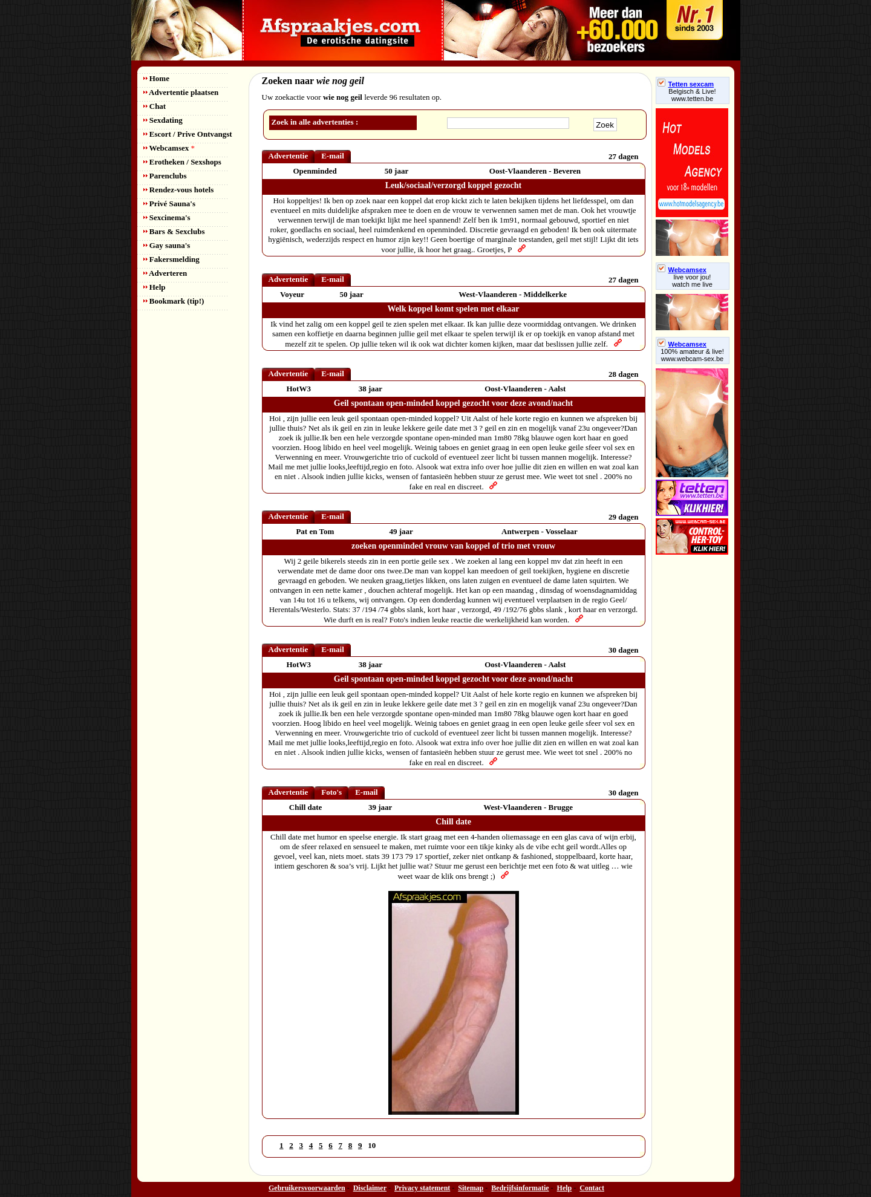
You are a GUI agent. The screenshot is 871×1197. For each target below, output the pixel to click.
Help (154, 287)
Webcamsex (169, 147)
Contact (591, 1188)
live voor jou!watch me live (692, 280)
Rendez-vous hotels (178, 189)
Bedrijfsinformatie (520, 1188)
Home (156, 78)
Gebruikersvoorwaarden (307, 1188)
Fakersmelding (171, 259)
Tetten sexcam (685, 84)
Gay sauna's (167, 245)
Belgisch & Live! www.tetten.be (692, 95)
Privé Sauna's (169, 203)
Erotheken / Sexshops (182, 161)
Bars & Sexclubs (174, 231)
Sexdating (163, 120)
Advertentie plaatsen (181, 92)
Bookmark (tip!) (173, 300)
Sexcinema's (167, 217)
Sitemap (470, 1188)
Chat (154, 106)
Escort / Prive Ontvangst (187, 134)
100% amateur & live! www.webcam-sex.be (692, 355)
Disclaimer (370, 1188)
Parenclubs (165, 175)
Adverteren (165, 273)
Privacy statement (422, 1188)
